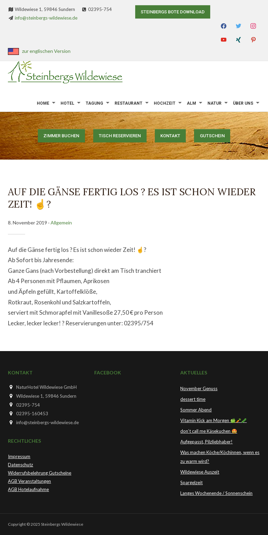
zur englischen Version (46, 51)
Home (43, 103)
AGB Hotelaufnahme (28, 489)
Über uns (243, 103)
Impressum (19, 456)
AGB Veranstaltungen (29, 481)
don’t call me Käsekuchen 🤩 (208, 431)
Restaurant (128, 103)
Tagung (94, 103)
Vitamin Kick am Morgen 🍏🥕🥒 (213, 420)
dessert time (192, 399)
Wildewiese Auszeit (199, 472)
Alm (191, 103)
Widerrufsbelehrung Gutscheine (39, 473)
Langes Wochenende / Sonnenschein (216, 493)
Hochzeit (164, 103)
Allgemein (61, 222)
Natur (214, 103)
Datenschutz (20, 464)
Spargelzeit (191, 482)
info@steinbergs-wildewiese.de (46, 18)
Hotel (67, 103)
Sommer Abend (196, 409)
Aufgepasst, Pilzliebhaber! (206, 441)
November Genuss (198, 388)
